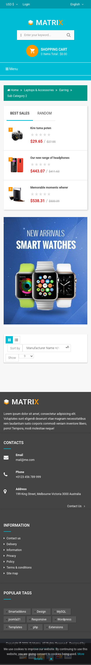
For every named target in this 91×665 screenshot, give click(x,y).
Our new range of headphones (49, 158)
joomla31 (14, 619)
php (35, 627)
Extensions (56, 627)
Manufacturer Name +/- (42, 348)
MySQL (61, 611)
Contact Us (74, 506)
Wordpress (64, 619)
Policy (10, 561)
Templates (15, 627)
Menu (12, 69)
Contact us (14, 538)
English (77, 4)
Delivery (12, 544)
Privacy (11, 556)
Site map (12, 573)
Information (14, 550)
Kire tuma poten (40, 128)
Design (41, 611)
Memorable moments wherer (49, 187)
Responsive (39, 619)
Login (26, 4)
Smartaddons (17, 611)
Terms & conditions (19, 567)
